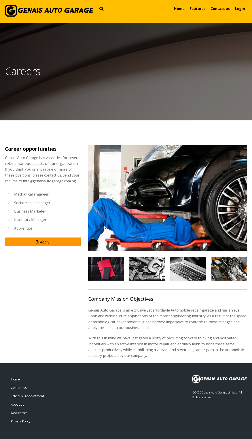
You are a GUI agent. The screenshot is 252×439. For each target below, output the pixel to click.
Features (197, 8)
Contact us (220, 8)
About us (17, 404)
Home (179, 8)
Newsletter (19, 413)
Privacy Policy (20, 421)
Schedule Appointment (27, 396)
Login (240, 8)
